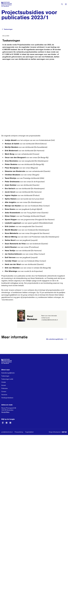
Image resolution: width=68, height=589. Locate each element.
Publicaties (4, 388)
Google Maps (5, 412)
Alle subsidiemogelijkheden (56, 339)
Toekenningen (8, 29)
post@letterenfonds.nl (7, 432)
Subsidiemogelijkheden (8, 373)
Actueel (3, 385)
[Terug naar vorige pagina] (2, 29)
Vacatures (4, 395)
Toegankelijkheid (29, 432)
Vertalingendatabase (7, 398)
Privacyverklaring (19, 432)
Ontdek (3, 382)
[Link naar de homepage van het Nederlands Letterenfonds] (6, 4)
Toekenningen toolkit (7, 379)
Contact (3, 391)
